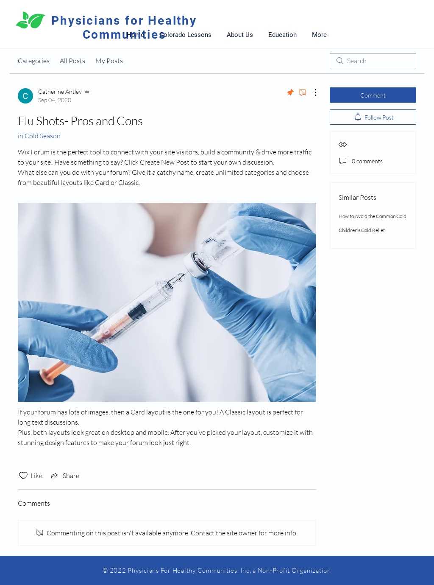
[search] (373, 60)
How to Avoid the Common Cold (372, 216)
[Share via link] (64, 475)
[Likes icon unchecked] (23, 475)
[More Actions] (311, 92)
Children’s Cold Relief (362, 230)
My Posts (109, 60)
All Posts (72, 60)
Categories (34, 60)
